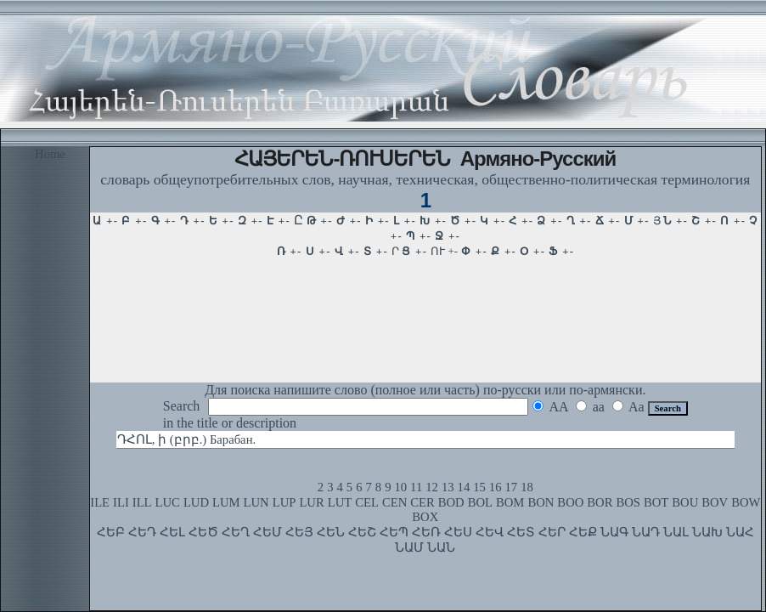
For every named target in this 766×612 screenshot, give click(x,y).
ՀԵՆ (331, 532)
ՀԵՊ (394, 532)
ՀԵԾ (203, 532)
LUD (196, 502)
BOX (425, 517)
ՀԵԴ (142, 532)
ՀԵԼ (172, 532)
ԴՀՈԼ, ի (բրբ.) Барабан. (186, 439)
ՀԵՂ (236, 532)
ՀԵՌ (426, 532)
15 (479, 487)
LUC (167, 502)
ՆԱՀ (740, 532)
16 (495, 487)
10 (400, 487)
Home (50, 154)
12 (431, 487)
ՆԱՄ (409, 547)
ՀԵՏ (521, 532)
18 (527, 487)
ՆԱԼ (676, 532)
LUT (340, 502)
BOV (714, 502)
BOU (685, 502)
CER (422, 502)
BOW (745, 502)
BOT (656, 502)
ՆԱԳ (614, 532)
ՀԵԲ (111, 532)
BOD (451, 502)
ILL (142, 502)
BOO (570, 502)
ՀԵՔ (583, 532)
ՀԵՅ (299, 532)
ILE (100, 502)
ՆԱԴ (646, 532)
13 (448, 487)
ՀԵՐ (552, 532)
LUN (256, 502)
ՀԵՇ (362, 532)
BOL (480, 502)
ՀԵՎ (490, 532)
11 (416, 487)
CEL (367, 502)
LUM (226, 502)
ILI (121, 502)
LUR (311, 502)
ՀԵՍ (458, 532)
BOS (628, 502)
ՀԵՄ (267, 532)
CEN (394, 502)
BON (540, 502)
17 (511, 487)
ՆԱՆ (441, 547)
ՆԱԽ (707, 532)
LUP (284, 502)
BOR (599, 502)
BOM (510, 502)
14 (464, 487)
